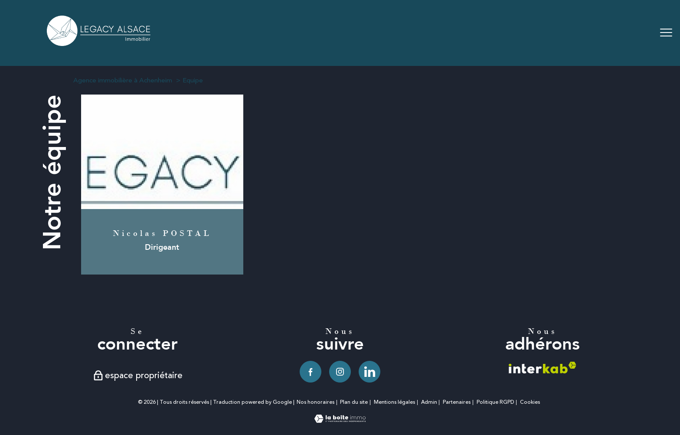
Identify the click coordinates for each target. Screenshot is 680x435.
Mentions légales (394, 402)
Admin (429, 402)
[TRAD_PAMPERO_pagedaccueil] (99, 43)
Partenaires (457, 402)
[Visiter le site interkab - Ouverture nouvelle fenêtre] (542, 367)
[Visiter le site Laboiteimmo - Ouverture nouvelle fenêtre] (340, 420)
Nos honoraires (315, 402)
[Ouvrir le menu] (666, 33)
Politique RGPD (495, 402)
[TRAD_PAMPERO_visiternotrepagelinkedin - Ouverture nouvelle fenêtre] (369, 372)
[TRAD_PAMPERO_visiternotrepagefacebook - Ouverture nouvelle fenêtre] (310, 372)
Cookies (530, 402)
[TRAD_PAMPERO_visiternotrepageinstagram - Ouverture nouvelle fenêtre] (340, 372)
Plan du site (354, 402)
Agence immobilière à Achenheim (122, 80)
